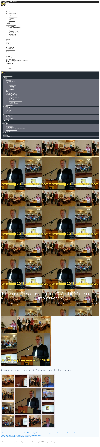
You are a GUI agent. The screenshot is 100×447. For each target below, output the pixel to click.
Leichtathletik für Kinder (15, 29)
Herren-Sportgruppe (11, 25)
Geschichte (12, 21)
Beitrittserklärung (10, 59)
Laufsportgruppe (10, 36)
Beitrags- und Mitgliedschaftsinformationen (17, 60)
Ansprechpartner (13, 17)
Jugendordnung (10, 58)
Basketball (9, 11)
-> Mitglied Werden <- (8, 52)
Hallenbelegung (10, 63)
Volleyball (8, 43)
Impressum (6, 67)
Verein (58, 433)
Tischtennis (9, 42)
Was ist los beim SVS (8, 7)
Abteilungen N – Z (7, 38)
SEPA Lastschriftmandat (12, 61)
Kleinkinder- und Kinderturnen (16, 33)
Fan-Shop (5, 65)
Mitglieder (29, 433)
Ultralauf (8, 44)
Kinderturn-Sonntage (14, 35)
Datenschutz (9, 68)
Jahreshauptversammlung (12, 433)
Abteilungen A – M (7, 10)
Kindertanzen (12, 34)
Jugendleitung (9, 48)
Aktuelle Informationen (15, 27)
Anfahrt (8, 51)
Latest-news (6, 69)
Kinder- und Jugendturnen (12, 26)
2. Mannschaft (12, 19)
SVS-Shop (5, 64)
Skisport (8, 39)
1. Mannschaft (12, 18)
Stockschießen (10, 40)
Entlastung (3, 433)
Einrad (10, 30)
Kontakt (5, 54)
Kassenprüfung (23, 433)
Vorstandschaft (71, 433)
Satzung (8, 56)
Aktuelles (11, 15)
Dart (7, 14)
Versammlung (63, 433)
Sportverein (53, 433)
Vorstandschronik (10, 50)
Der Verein (5, 46)
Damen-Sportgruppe (11, 13)
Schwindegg (48, 433)
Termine (5, 9)
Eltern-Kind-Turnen (13, 31)
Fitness (8, 22)
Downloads (6, 55)
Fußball (8, 23)
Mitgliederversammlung (38, 433)
